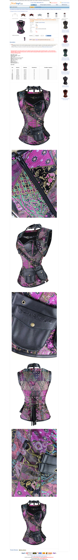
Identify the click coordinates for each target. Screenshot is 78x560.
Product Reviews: (14, 550)
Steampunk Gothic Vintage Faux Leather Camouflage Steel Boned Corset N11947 (65, 31)
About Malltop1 (38, 556)
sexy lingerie (12, 9)
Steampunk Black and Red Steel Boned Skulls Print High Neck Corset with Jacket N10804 (65, 72)
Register (35, 2)
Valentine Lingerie (41, 9)
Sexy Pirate (46, 9)
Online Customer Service (64, 2)
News (57, 4)
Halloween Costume (35, 9)
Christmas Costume (28, 9)
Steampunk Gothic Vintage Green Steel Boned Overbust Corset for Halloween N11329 (65, 58)
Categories (12, 11)
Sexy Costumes (22, 9)
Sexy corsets (56, 9)
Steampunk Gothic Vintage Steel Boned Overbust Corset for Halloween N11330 (65, 45)
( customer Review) (41, 22)
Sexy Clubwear (50, 9)
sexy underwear (17, 9)
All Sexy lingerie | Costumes (45, 4)
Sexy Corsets (17, 11)
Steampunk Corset (24, 11)
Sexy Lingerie (33, 556)
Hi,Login (32, 2)
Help (42, 2)
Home (34, 4)
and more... (60, 9)
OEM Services (64, 4)
